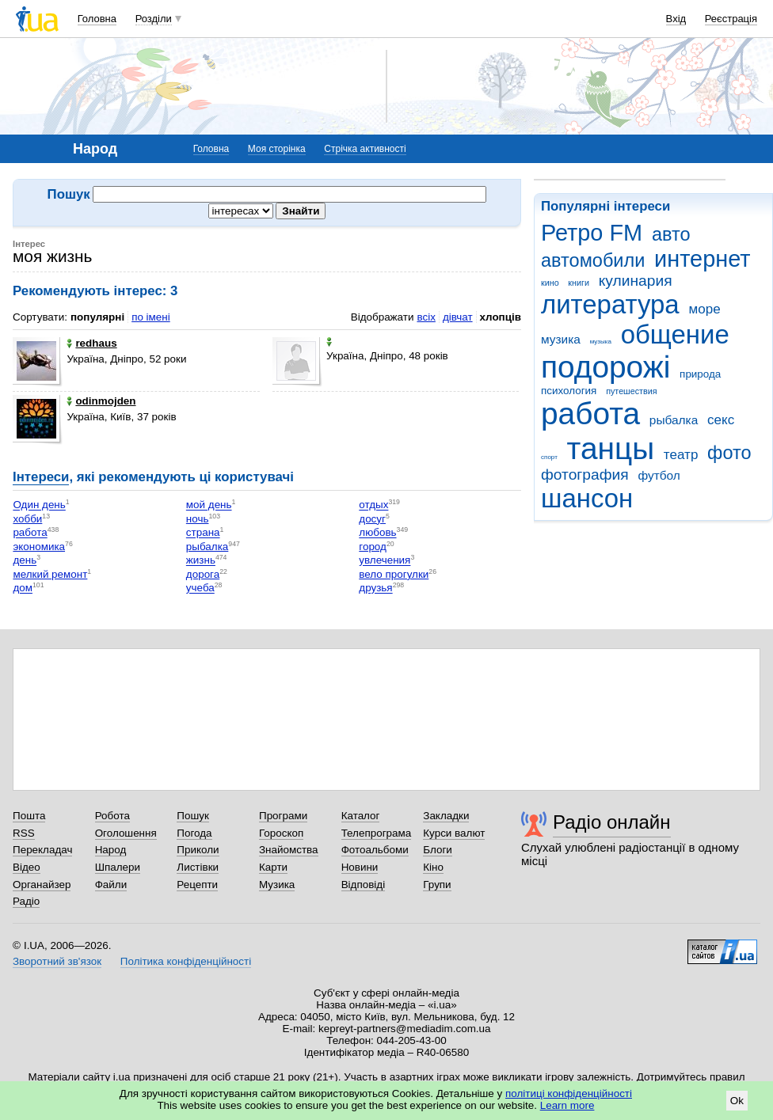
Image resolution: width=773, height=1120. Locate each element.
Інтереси (41, 476)
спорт (549, 457)
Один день (39, 505)
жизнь (200, 561)
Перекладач (42, 850)
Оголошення (126, 833)
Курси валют (454, 833)
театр (681, 454)
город (372, 546)
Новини (360, 867)
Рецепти (197, 884)
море (704, 309)
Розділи (153, 19)
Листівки (198, 867)
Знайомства (288, 850)
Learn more (567, 1105)
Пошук (193, 816)
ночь (197, 519)
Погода (194, 833)
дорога (202, 574)
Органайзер (41, 884)
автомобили (593, 260)
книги (578, 282)
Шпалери (117, 867)
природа (700, 374)
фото (729, 452)
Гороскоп (281, 833)
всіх (426, 317)
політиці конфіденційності (568, 1093)
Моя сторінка (277, 148)
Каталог (360, 816)
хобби (27, 519)
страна (203, 533)
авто (671, 234)
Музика (277, 884)
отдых (373, 505)
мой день (209, 505)
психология (568, 391)
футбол (659, 475)
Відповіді (363, 884)
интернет (702, 258)
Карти (273, 867)
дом (22, 588)
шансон (587, 498)
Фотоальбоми (375, 850)
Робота (112, 816)
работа (590, 414)
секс (720, 419)
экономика (39, 546)
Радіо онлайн (612, 822)
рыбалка (673, 420)
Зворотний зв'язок (57, 961)
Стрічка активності (365, 148)
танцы (611, 448)
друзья (375, 588)
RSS (24, 833)
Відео (26, 867)
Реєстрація (731, 19)
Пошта (29, 816)
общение (675, 334)
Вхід (676, 19)
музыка (600, 341)
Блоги (437, 850)
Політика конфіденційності (185, 961)
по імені (150, 317)
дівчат (458, 317)
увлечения (384, 561)
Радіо (26, 901)
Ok (737, 1101)
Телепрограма (376, 833)
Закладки (446, 816)
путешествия (631, 391)
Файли (111, 884)
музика (561, 339)
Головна (97, 19)
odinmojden (101, 401)
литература (610, 304)
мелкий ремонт (50, 574)
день (24, 561)
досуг (372, 519)
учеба (200, 588)
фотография (585, 474)
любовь (377, 533)
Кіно (433, 867)
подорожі (605, 367)
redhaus (91, 343)
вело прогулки (393, 574)
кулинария (635, 280)
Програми (283, 816)
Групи (437, 884)
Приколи (198, 850)
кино (550, 282)
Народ (111, 850)
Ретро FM (591, 232)
